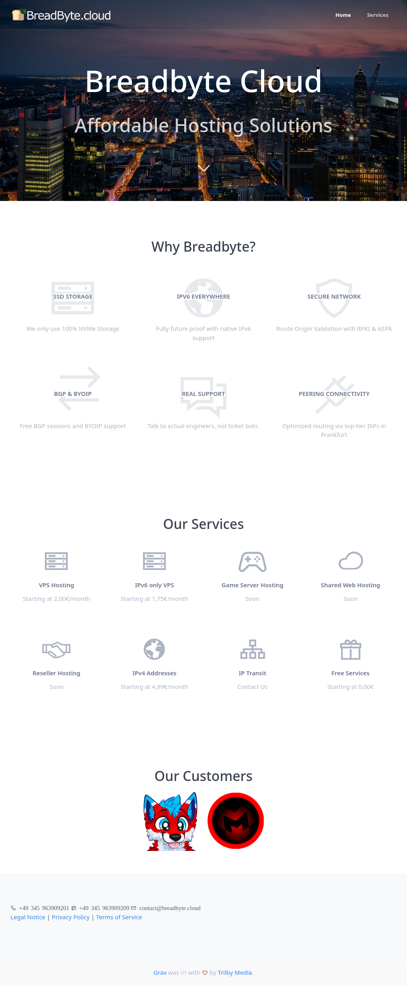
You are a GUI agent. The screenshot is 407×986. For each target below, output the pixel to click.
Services (377, 14)
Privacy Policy (71, 917)
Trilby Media (235, 972)
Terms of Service (119, 917)
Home (343, 14)
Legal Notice (27, 917)
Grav (160, 972)
